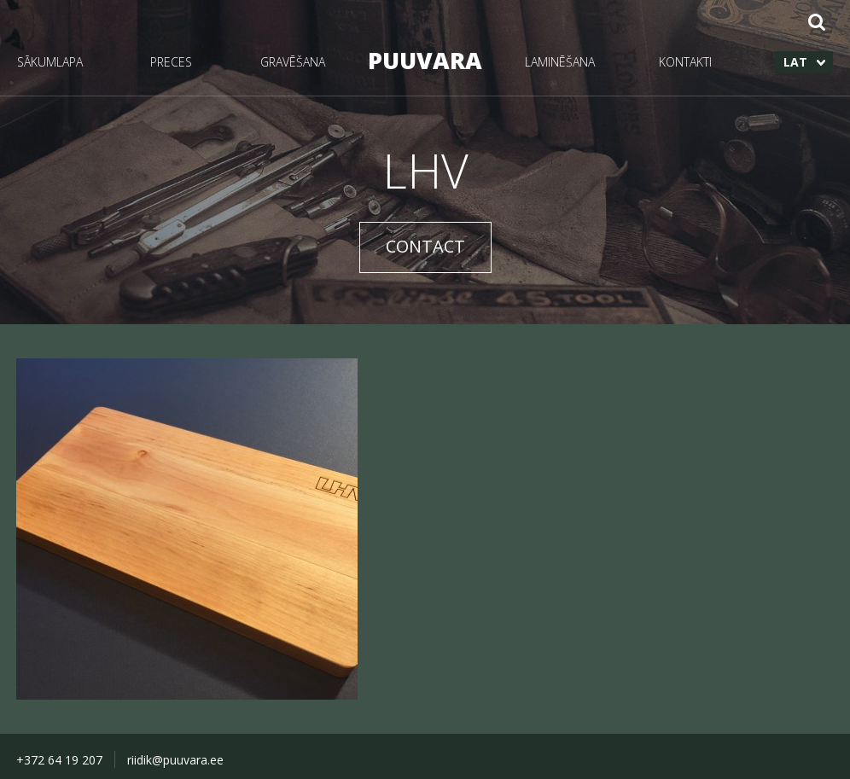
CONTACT (425, 246)
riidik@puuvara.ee (175, 760)
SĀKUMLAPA (50, 62)
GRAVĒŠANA (292, 62)
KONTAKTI (685, 62)
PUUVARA (425, 60)
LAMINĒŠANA (560, 62)
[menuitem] (804, 62)
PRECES (171, 62)
